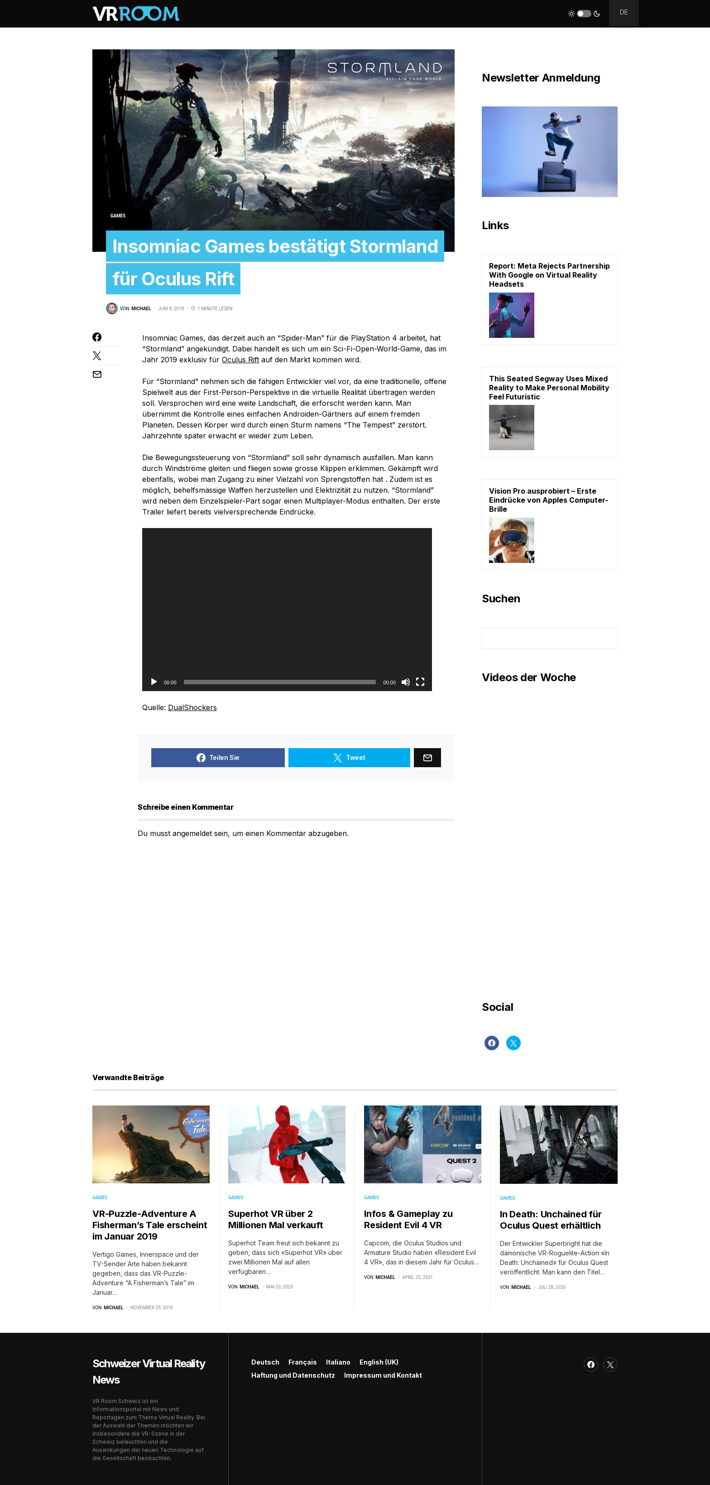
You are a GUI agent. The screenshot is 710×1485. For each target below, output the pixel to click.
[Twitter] (513, 1043)
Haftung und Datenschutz (293, 1375)
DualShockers (192, 707)
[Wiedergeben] (153, 682)
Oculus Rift (240, 359)
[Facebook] (492, 1043)
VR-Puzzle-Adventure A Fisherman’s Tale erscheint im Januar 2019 (149, 1225)
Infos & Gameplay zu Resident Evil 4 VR (408, 1219)
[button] (584, 13)
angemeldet (192, 833)
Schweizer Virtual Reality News (148, 1371)
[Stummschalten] (405, 682)
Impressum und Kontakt (383, 1375)
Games (117, 215)
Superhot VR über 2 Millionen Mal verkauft (275, 1219)
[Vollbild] (420, 682)
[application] (287, 609)
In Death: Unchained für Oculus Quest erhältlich (550, 1220)
